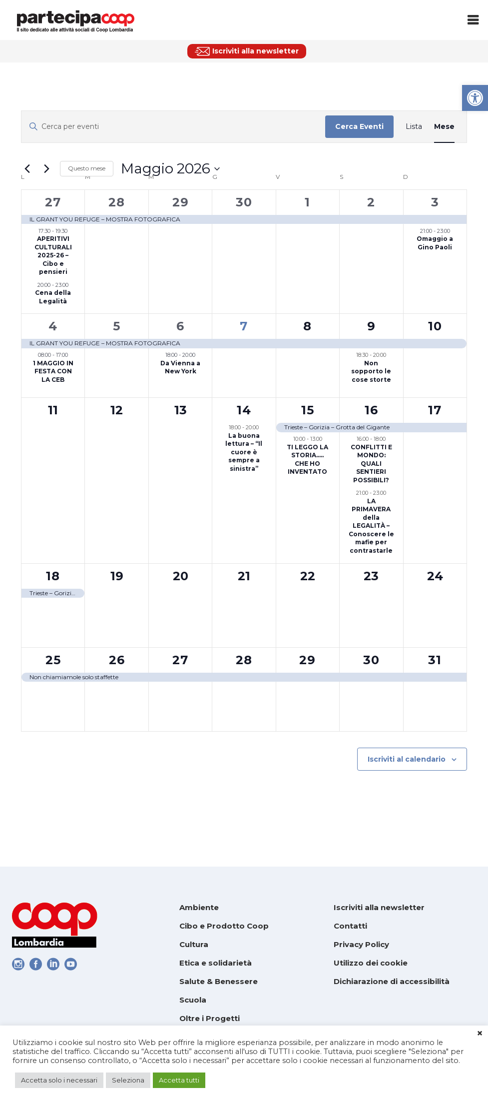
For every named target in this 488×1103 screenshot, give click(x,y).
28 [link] (116, 202)
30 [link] (244, 202)
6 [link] (180, 326)
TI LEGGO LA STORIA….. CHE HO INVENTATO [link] (307, 459)
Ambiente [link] (199, 907)
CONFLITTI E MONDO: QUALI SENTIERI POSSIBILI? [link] (371, 463)
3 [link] (435, 202)
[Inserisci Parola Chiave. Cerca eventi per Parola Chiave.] (173, 126)
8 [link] (307, 326)
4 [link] (52, 326)
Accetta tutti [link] (179, 1080)
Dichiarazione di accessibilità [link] (392, 981)
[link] (475, 98)
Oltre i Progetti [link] (209, 1018)
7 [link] (244, 326)
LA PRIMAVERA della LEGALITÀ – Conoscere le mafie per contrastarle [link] (371, 525)
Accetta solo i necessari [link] (59, 1080)
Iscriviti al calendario (407, 759)
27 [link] (53, 202)
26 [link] (117, 660)
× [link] (480, 1033)
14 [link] (244, 410)
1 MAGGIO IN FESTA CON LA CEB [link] (53, 371)
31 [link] (435, 660)
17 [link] (435, 410)
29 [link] (180, 202)
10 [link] (435, 326)
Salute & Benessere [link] (218, 981)
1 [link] (307, 202)
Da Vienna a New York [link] (180, 367)
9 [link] (371, 326)
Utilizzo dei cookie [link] (371, 963)
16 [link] (371, 410)
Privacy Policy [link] (361, 944)
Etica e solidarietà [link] (215, 963)
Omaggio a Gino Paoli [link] (435, 243)
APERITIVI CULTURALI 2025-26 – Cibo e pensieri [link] (53, 255)
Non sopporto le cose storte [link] (371, 371)
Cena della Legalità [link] (53, 297)
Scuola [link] (192, 1000)
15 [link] (307, 410)
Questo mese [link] (86, 168)
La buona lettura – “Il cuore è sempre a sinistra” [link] (243, 452)
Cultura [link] (193, 944)
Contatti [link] (350, 926)
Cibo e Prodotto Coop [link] (224, 926)
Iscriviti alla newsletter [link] (379, 907)
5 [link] (116, 326)
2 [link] (371, 202)
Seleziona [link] (128, 1080)
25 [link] (53, 660)
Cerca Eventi (359, 126)
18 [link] (53, 576)
